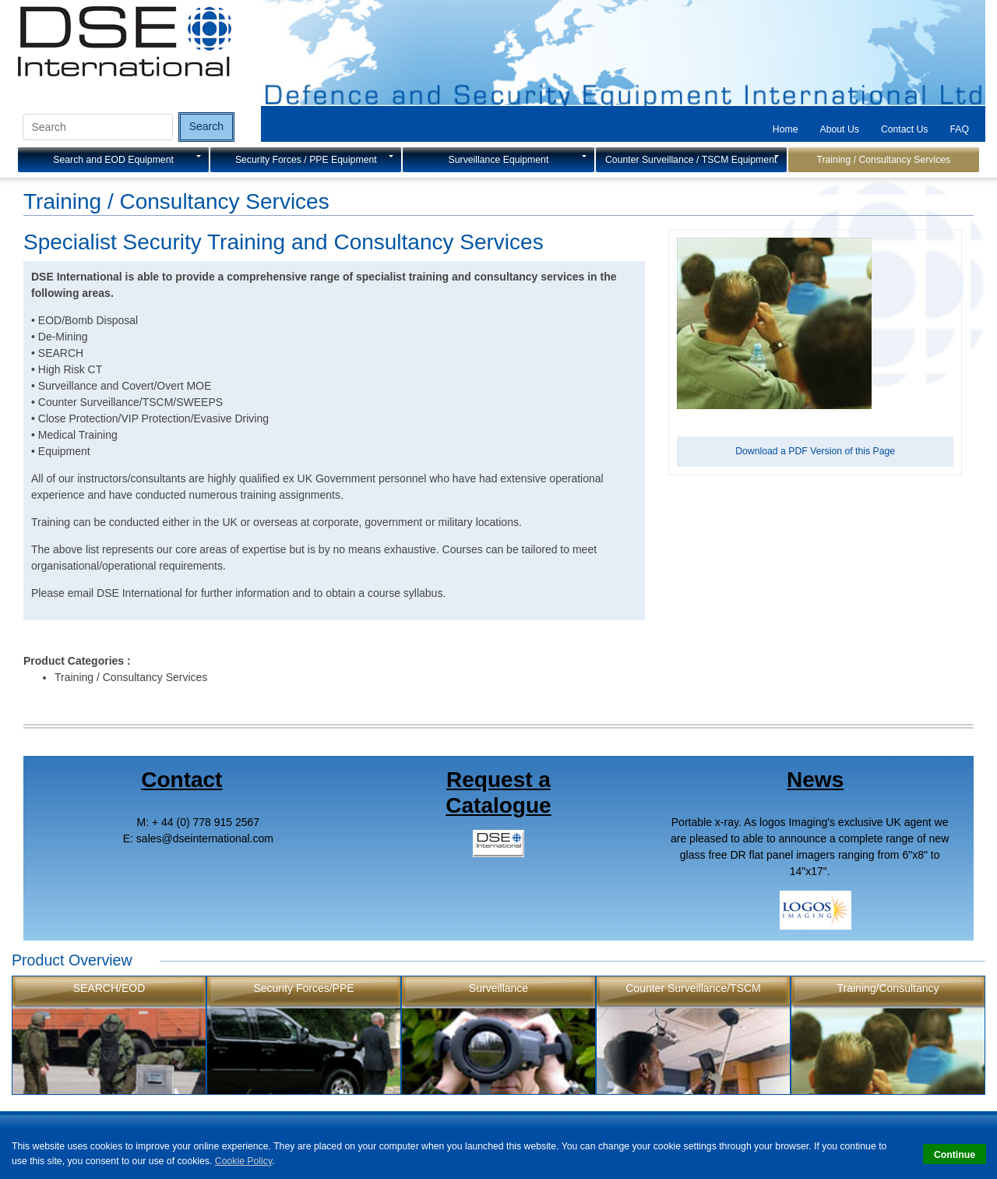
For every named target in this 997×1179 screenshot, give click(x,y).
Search (206, 126)
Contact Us (904, 129)
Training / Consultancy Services (883, 159)
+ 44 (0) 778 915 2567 (205, 822)
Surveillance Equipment (499, 159)
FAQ (959, 129)
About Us (839, 129)
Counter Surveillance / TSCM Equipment (691, 159)
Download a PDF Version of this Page (815, 451)
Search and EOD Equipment (113, 159)
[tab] (785, 129)
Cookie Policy (243, 1161)
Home (785, 129)
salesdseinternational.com (204, 838)
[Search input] (98, 127)
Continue (954, 1154)
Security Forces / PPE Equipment (306, 159)
